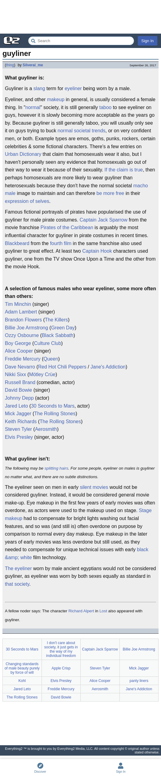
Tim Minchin (18, 304)
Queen (50, 358)
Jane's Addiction (108, 366)
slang (39, 88)
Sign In (147, 40)
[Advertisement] (80, 17)
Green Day (63, 327)
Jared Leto (16, 406)
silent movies (94, 487)
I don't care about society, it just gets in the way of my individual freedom (61, 649)
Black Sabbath (57, 335)
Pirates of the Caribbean (67, 227)
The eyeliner (18, 568)
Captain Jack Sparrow (104, 219)
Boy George (18, 343)
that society (17, 584)
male (10, 193)
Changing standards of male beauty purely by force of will (22, 668)
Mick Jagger (18, 413)
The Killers (56, 319)
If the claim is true (123, 169)
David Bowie (18, 390)
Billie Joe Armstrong (26, 327)
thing (10, 65)
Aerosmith (46, 429)
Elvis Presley (19, 437)
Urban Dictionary (23, 154)
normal (32, 107)
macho (140, 185)
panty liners (139, 681)
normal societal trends (82, 130)
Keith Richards (21, 421)
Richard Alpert (81, 611)
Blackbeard (17, 243)
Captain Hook (97, 251)
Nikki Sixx (15, 374)
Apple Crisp (61, 668)
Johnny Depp (19, 398)
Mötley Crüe (42, 374)
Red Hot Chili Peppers (62, 366)
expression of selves (27, 201)
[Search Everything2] (81, 40)
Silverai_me (33, 65)
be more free (110, 193)
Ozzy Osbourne (22, 335)
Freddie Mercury (22, 358)
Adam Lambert (21, 311)
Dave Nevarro (20, 366)
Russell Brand (20, 382)
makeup (55, 99)
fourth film (60, 243)
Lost (103, 611)
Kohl (22, 681)
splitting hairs (56, 468)
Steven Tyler (18, 429)
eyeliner (73, 88)
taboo (105, 107)
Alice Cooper (19, 351)
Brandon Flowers (23, 319)
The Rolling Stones (54, 413)
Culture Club (47, 343)
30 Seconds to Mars (52, 406)
